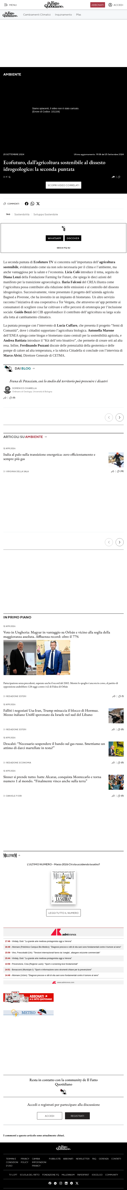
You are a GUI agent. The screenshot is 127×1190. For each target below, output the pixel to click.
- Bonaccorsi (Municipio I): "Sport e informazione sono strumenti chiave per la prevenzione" (48, 970)
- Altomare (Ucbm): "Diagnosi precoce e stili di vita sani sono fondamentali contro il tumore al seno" (52, 975)
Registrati (77, 1115)
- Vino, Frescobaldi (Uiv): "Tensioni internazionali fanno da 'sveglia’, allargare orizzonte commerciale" (52, 952)
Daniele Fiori (12, 796)
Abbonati (97, 4)
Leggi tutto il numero (63, 912)
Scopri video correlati (63, 185)
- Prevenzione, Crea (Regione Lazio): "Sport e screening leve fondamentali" (41, 964)
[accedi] (115, 5)
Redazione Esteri (14, 696)
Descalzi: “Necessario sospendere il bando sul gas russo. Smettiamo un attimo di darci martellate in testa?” (54, 745)
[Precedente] (109, 417)
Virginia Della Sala (16, 471)
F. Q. (7, 177)
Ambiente (12, 74)
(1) (121, 696)
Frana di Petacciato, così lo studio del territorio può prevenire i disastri (59, 381)
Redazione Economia (17, 762)
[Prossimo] (120, 417)
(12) (120, 471)
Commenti (11, 203)
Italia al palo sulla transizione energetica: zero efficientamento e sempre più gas (49, 456)
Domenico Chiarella (24, 388)
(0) (121, 177)
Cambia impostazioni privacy (39, 1162)
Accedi (49, 1115)
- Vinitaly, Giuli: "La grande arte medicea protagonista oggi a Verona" (38, 941)
